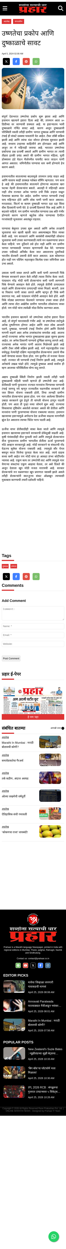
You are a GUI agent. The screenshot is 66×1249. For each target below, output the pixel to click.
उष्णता (13, 699)
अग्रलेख (7, 88)
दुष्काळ (5, 699)
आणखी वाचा (57, 861)
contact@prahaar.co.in (38, 1092)
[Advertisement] (33, 33)
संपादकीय (18, 88)
